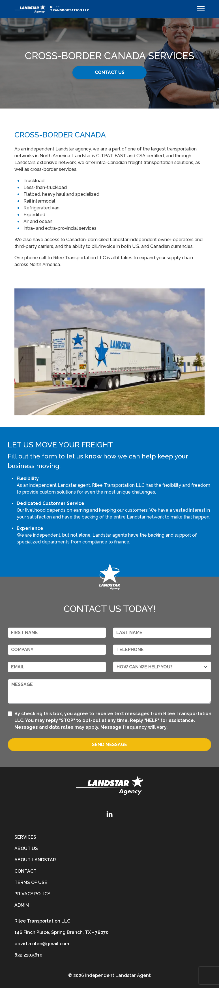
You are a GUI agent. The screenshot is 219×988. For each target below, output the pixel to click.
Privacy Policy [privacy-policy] (32, 893)
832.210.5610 (28, 955)
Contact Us (109, 72)
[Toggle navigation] (201, 8)
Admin (21, 905)
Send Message (109, 744)
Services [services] (25, 837)
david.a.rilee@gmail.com (41, 943)
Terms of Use (30, 882)
